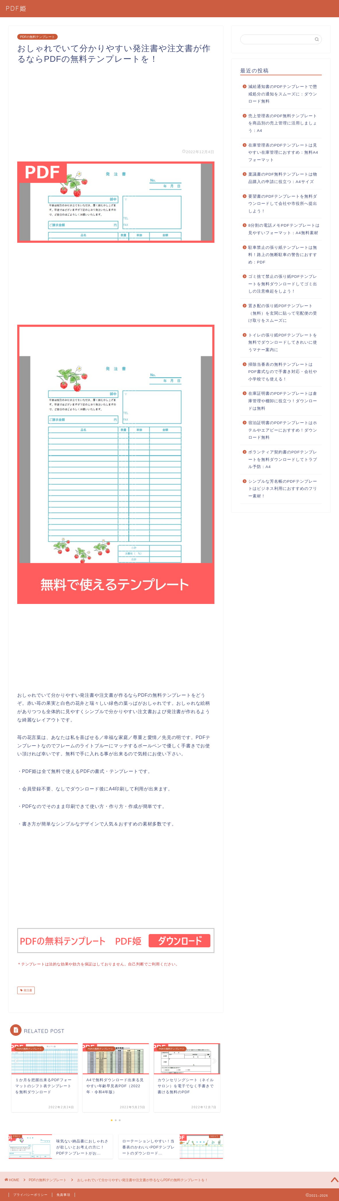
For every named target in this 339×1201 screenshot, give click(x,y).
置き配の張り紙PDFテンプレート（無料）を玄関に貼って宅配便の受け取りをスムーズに (282, 313)
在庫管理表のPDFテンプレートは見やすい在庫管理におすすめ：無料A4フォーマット (283, 152)
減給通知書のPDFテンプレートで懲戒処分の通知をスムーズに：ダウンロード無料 (282, 93)
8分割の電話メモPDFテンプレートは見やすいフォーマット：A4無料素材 (284, 229)
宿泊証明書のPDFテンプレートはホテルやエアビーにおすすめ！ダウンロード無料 (282, 430)
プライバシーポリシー (30, 1194)
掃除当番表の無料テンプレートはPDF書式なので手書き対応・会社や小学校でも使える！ (282, 371)
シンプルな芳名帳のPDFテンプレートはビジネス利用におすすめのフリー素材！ (282, 488)
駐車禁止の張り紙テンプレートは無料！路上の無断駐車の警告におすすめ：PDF (282, 254)
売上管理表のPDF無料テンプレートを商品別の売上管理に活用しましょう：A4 (282, 123)
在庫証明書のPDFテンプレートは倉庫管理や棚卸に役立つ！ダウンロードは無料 (282, 400)
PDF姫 (16, 8)
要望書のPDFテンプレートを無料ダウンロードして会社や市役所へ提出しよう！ (282, 203)
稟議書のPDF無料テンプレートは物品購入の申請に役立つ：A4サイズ (282, 178)
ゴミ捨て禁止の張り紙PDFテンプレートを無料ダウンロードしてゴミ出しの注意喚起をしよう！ (282, 283)
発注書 (27, 989)
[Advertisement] (115, 104)
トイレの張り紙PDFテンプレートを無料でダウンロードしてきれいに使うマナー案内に (282, 342)
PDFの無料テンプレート (37, 37)
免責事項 (63, 1194)
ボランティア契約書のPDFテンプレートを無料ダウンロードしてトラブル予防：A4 (282, 459)
